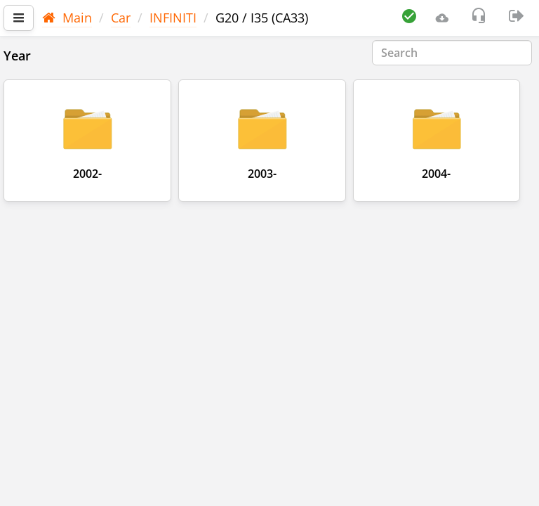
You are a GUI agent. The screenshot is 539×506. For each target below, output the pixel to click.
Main (67, 17)
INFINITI (173, 17)
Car (121, 17)
